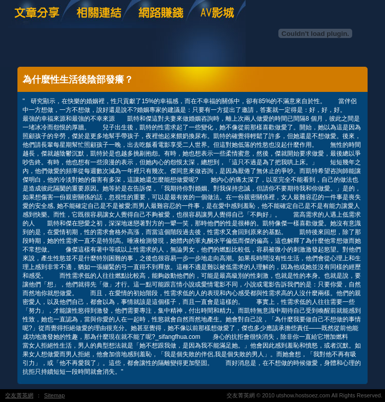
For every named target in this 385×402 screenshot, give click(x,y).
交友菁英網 (19, 395)
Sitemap (54, 395)
